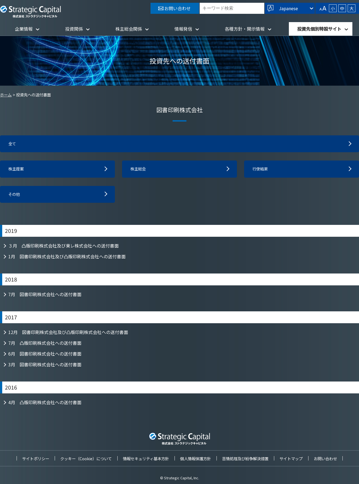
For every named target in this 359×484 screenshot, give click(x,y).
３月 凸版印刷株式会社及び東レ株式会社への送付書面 (63, 247)
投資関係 (74, 28)
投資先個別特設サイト (319, 28)
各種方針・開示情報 (245, 28)
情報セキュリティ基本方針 (146, 458)
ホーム (6, 95)
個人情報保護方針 (195, 458)
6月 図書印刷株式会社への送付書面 (44, 356)
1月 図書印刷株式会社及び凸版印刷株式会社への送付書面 (67, 258)
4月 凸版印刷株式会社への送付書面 (44, 404)
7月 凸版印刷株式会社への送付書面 (44, 345)
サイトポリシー (35, 458)
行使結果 (261, 170)
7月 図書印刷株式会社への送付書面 (44, 296)
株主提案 (17, 170)
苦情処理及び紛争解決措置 (245, 458)
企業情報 (24, 28)
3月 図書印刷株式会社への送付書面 (44, 366)
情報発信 (183, 28)
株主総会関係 (128, 28)
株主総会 (139, 170)
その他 (15, 196)
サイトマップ (291, 458)
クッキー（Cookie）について (86, 458)
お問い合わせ (325, 458)
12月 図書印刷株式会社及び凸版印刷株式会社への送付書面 (68, 334)
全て (12, 144)
